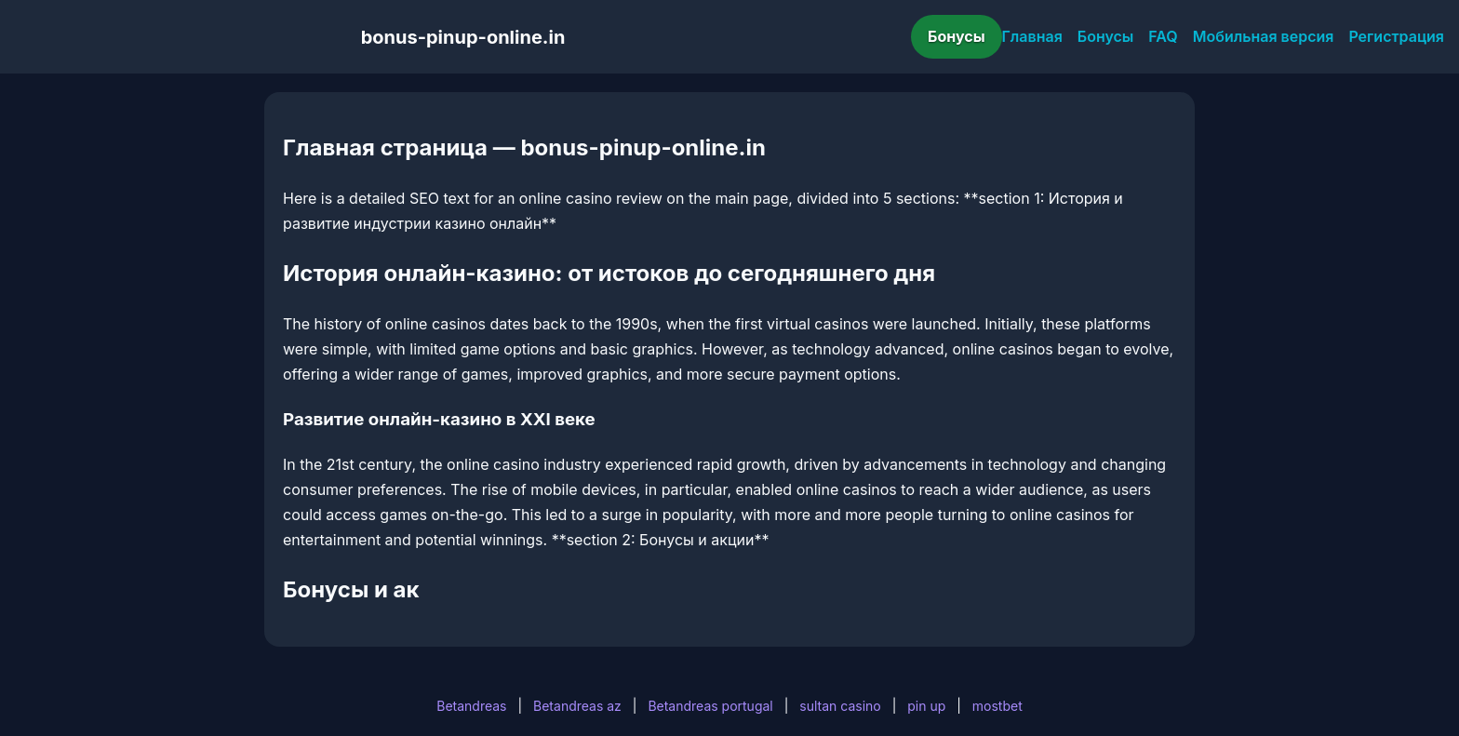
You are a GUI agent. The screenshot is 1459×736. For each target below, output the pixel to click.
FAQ (1162, 36)
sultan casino (839, 706)
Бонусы (956, 36)
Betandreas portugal (710, 706)
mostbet (997, 706)
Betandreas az (577, 706)
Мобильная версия (1263, 36)
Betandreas (471, 706)
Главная (1032, 36)
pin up (926, 706)
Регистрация (1396, 36)
